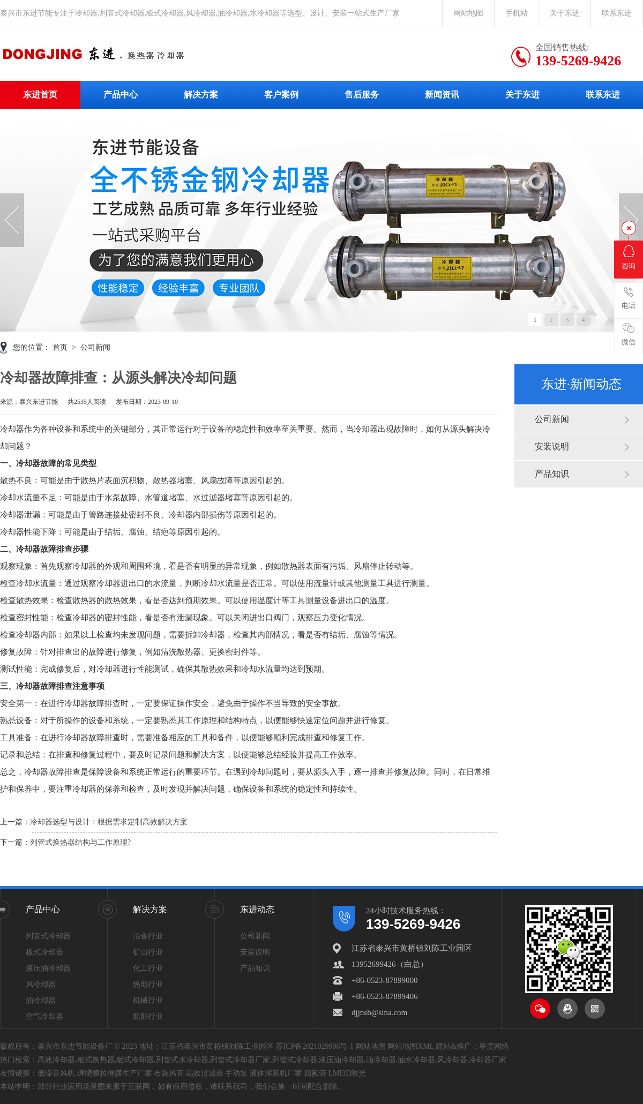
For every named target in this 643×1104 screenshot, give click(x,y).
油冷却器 (41, 1000)
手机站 (516, 13)
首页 (61, 347)
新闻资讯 (442, 94)
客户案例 (281, 94)
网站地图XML (410, 1046)
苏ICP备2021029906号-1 (315, 1046)
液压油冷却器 (48, 968)
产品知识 (552, 473)
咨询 (628, 257)
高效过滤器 (204, 1073)
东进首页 (40, 94)
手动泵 (236, 1073)
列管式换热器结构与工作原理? (80, 842)
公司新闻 (552, 419)
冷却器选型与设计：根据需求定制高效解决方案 (109, 822)
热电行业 (148, 984)
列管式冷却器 (48, 936)
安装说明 (552, 446)
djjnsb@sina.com (379, 1012)
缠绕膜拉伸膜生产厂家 (114, 1073)
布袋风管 (169, 1073)
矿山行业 (148, 952)
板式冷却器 (44, 952)
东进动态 (257, 909)
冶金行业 (148, 936)
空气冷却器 (44, 1016)
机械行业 (148, 1000)
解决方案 (201, 94)
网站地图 (468, 13)
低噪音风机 (56, 1073)
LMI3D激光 (347, 1073)
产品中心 (120, 94)
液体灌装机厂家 (276, 1073)
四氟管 (315, 1073)
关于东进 (565, 13)
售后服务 (362, 94)
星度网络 (494, 1046)
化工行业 (148, 968)
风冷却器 (41, 984)
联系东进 (617, 13)
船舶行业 (148, 1016)
